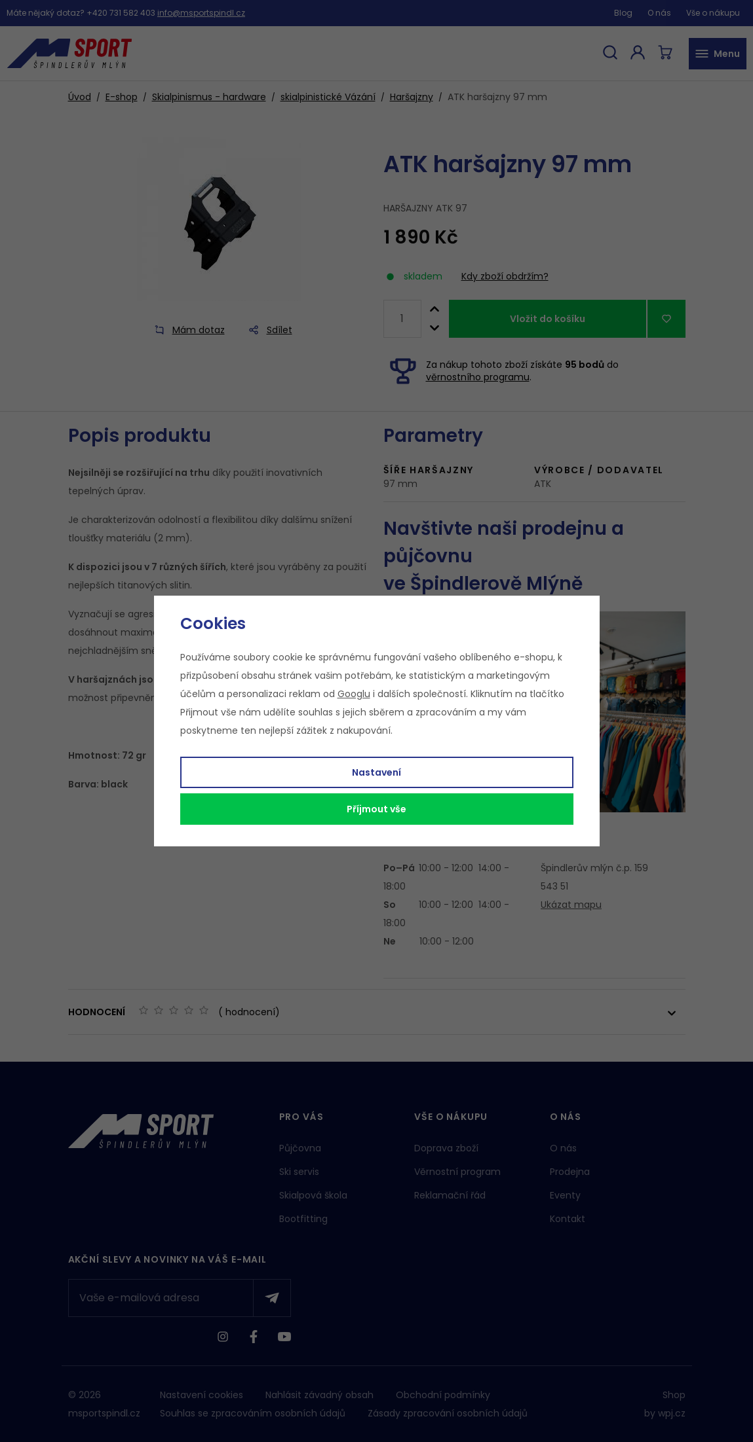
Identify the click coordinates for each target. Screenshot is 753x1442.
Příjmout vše (376, 809)
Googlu (354, 693)
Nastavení (376, 772)
